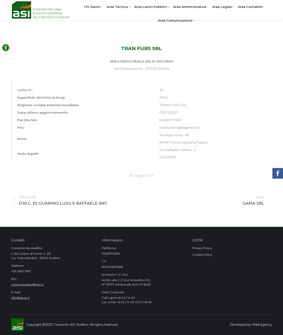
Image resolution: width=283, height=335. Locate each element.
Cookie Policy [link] (202, 254)
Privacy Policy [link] (202, 248)
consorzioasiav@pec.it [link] (27, 284)
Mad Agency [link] (262, 325)
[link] (5, 47)
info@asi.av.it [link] (20, 297)
